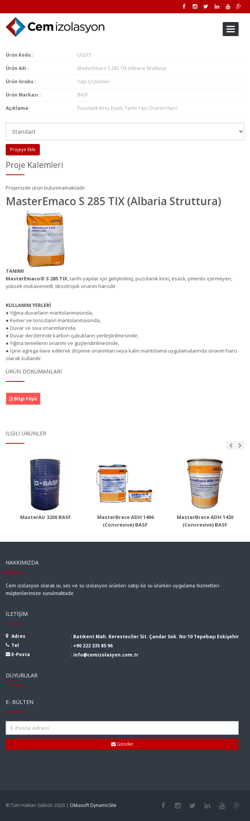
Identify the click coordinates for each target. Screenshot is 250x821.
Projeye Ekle (23, 149)
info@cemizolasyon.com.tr (105, 655)
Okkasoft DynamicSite (93, 805)
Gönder (122, 744)
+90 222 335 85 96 (93, 645)
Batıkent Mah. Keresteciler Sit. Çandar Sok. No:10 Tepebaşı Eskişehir (156, 636)
